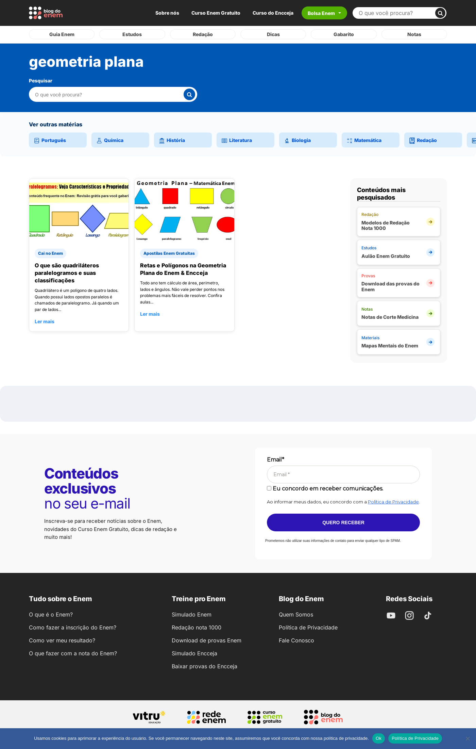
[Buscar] (440, 13)
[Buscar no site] (396, 13)
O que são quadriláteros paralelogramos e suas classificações (67, 273)
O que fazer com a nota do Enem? (73, 653)
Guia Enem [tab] (61, 34)
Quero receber (343, 522)
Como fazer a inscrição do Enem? (72, 627)
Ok (378, 738)
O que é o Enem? (51, 614)
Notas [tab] (414, 34)
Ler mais (44, 321)
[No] (467, 738)
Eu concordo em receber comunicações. (325, 488)
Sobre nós (167, 13)
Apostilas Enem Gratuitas (169, 253)
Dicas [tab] (273, 34)
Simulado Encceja (194, 653)
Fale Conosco (296, 640)
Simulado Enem (191, 614)
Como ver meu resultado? (62, 640)
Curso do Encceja (273, 13)
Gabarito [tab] (344, 34)
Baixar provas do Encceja (204, 666)
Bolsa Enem (321, 13)
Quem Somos (296, 614)
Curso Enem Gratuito (215, 13)
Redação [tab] (203, 34)
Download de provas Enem (206, 640)
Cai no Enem (50, 253)
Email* (275, 459)
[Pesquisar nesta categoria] (109, 94)
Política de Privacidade (393, 501)
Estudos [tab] (132, 34)
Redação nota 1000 (196, 627)
